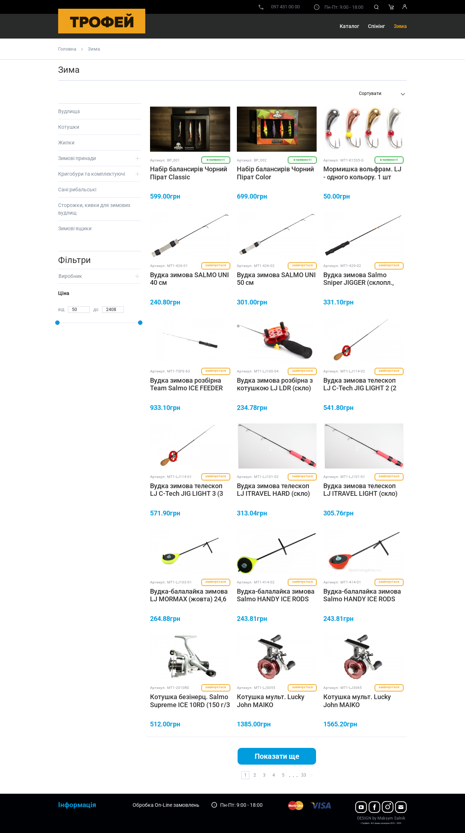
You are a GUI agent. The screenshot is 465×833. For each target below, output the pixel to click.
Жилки (66, 143)
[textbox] (381, 93)
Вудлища (69, 111)
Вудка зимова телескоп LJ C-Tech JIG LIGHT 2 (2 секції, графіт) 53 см (359, 388)
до (95, 309)
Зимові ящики (75, 228)
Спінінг (376, 26)
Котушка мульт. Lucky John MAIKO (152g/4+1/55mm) (270, 704)
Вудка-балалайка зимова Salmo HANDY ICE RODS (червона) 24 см (362, 599)
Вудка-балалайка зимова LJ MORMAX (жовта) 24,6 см (189, 599)
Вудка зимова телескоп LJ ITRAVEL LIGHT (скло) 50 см (360, 493)
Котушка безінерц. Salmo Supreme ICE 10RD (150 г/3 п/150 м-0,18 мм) (190, 704)
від (61, 309)
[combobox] (381, 94)
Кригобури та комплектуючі (91, 174)
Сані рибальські (77, 189)
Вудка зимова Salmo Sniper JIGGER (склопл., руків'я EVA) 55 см (358, 282)
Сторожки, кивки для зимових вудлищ (94, 209)
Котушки (68, 127)
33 (303, 775)
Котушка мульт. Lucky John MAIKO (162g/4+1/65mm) (357, 704)
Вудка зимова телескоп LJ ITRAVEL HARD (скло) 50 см (273, 493)
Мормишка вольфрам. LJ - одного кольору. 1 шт (362, 173)
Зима (400, 26)
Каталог (349, 26)
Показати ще (277, 756)
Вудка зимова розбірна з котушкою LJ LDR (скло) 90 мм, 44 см (275, 388)
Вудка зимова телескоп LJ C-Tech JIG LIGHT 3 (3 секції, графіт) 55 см (186, 493)
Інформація (77, 805)
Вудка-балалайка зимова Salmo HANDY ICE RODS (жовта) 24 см (276, 599)
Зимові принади (77, 158)
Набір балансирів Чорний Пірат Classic (188, 173)
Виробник (70, 276)
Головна (67, 49)
